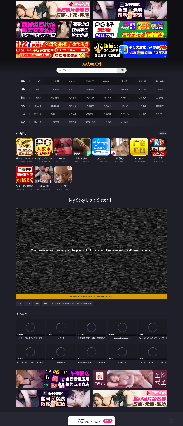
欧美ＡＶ (72, 89)
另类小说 (125, 114)
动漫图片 (90, 105)
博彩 (23, 81)
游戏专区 (90, 81)
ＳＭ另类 (160, 89)
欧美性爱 (90, 97)
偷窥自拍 (37, 105)
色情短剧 (125, 122)
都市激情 (37, 114)
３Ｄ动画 (90, 89)
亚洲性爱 (37, 97)
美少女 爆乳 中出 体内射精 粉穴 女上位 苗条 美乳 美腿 (71, 303)
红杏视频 (107, 122)
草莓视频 (72, 122)
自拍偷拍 (55, 89)
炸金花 (125, 81)
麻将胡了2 (107, 81)
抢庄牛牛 (160, 81)
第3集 (37, 303)
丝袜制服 (125, 89)
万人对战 (72, 81)
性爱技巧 (160, 114)
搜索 (122, 70)
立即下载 (108, 421)
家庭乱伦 (55, 114)
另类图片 (160, 105)
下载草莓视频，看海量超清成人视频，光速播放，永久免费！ (117, 296)
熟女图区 (142, 105)
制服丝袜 (107, 97)
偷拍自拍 (55, 97)
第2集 (28, 303)
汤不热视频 (90, 122)
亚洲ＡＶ (37, 89)
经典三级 (125, 97)
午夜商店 (55, 122)
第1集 (19, 303)
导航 (23, 122)
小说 (23, 113)
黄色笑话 (142, 114)
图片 (23, 105)
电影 (23, 97)
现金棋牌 (142, 81)
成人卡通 (72, 97)
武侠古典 (90, 114)
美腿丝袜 (107, 105)
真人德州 (55, 81)
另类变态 (160, 97)
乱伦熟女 (142, 97)
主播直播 (142, 89)
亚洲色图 (55, 105)
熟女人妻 (107, 89)
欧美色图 (72, 105)
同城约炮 (37, 122)
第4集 (45, 303)
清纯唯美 (125, 105)
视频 (23, 89)
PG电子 (38, 81)
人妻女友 (72, 114)
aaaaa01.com (91, 64)
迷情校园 (107, 114)
